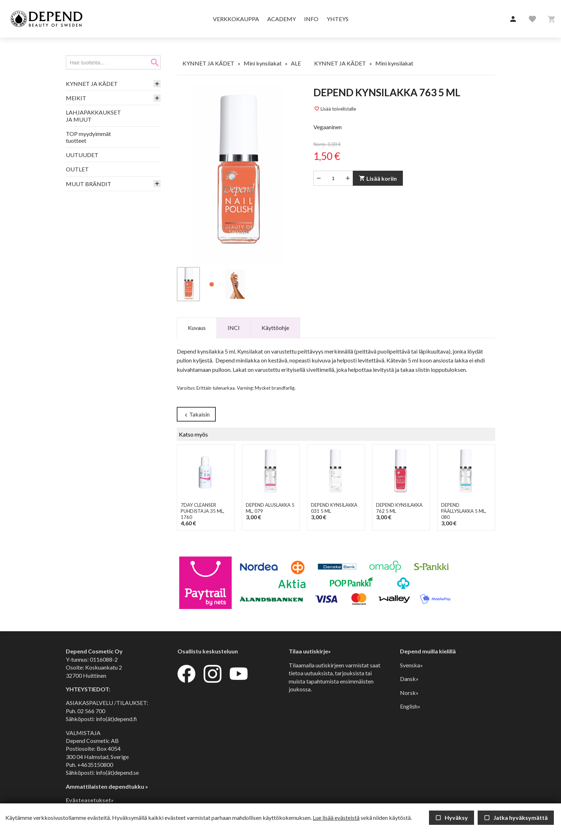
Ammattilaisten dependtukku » (107, 786)
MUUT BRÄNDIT (88, 183)
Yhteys (337, 18)
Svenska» (411, 665)
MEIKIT (76, 97)
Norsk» (409, 692)
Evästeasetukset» (90, 800)
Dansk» (409, 678)
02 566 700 (91, 710)
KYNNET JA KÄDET (92, 83)
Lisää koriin (378, 178)
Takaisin (196, 414)
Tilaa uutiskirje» (310, 651)
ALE (296, 63)
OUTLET (77, 169)
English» (410, 706)
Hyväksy (451, 817)
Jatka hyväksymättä (516, 817)
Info (311, 18)
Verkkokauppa (236, 18)
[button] (513, 19)
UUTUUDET (82, 154)
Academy (281, 18)
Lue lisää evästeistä (336, 817)
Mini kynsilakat (263, 63)
